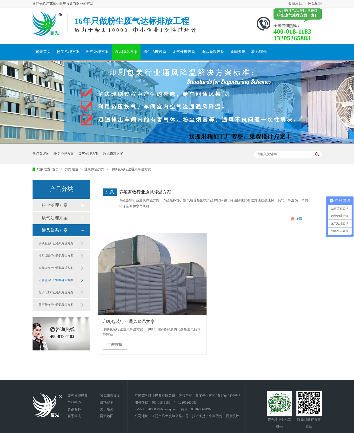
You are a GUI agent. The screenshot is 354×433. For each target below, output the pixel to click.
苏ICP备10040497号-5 (224, 396)
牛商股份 (215, 416)
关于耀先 (107, 409)
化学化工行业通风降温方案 (56, 292)
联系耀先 (259, 52)
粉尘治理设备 (155, 52)
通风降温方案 (126, 52)
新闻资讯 (238, 52)
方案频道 (72, 169)
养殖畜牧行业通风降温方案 (56, 304)
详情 (298, 218)
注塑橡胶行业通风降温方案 (56, 255)
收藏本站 (295, 4)
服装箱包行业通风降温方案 (56, 268)
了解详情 (115, 345)
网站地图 (315, 4)
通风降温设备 (212, 52)
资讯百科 (74, 409)
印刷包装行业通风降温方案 (131, 169)
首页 (56, 169)
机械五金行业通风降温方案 (56, 243)
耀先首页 (43, 52)
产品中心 (74, 402)
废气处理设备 (183, 52)
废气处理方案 (97, 52)
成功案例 (107, 402)
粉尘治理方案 (68, 52)
